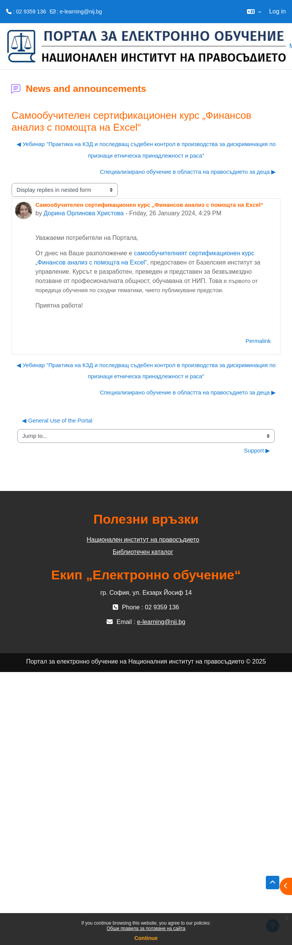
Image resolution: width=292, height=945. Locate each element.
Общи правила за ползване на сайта (146, 928)
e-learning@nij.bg (81, 11)
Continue (146, 938)
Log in (277, 11)
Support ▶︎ (257, 451)
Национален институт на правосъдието (143, 539)
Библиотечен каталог (143, 552)
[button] (254, 11)
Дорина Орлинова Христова (83, 213)
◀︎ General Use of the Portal (57, 421)
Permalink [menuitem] (258, 341)
